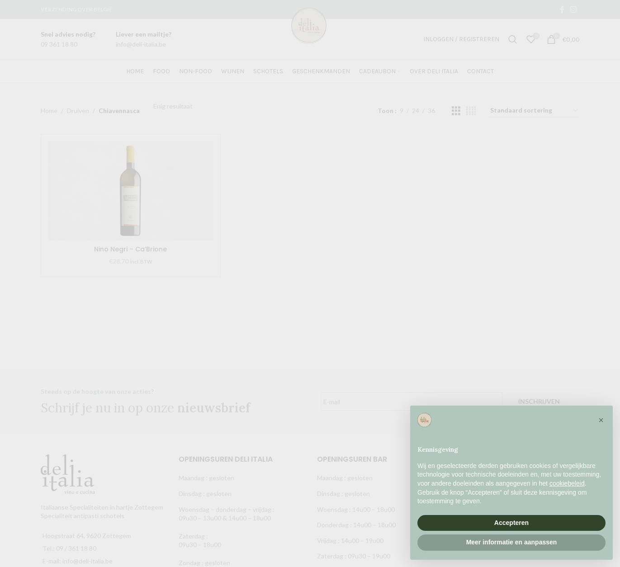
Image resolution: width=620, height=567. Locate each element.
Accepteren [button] (511, 522)
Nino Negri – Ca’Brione (130, 249)
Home (49, 110)
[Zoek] (513, 39)
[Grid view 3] (456, 111)
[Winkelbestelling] (534, 111)
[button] (601, 420)
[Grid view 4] (471, 111)
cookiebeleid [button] (567, 483)
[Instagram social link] (573, 9)
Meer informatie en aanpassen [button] (511, 542)
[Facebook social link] (562, 9)
